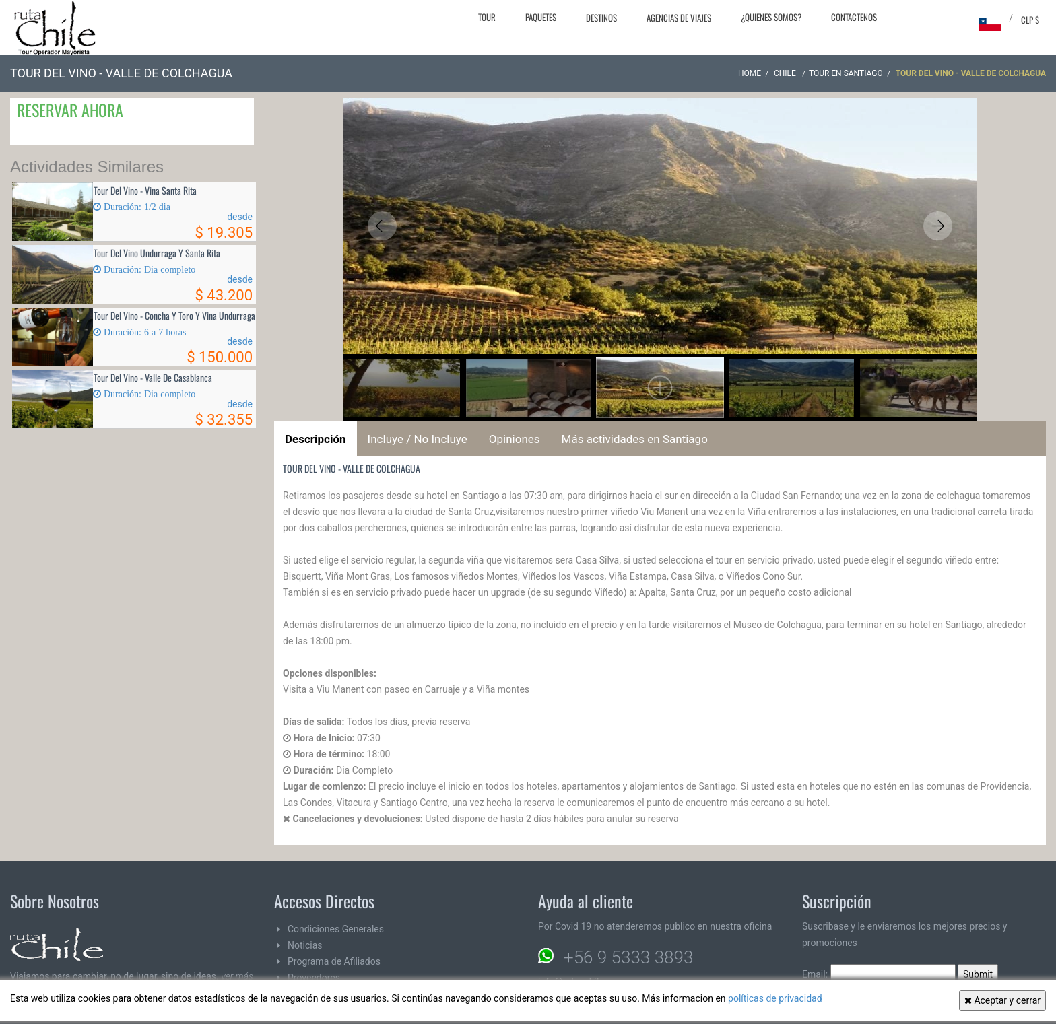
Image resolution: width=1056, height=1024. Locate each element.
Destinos (601, 17)
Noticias (305, 945)
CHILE (786, 73)
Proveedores (314, 977)
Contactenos (854, 17)
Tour (487, 17)
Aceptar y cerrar (1002, 1000)
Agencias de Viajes (679, 17)
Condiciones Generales (336, 929)
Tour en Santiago (846, 73)
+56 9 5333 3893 (628, 957)
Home (749, 73)
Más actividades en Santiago (635, 439)
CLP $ (1030, 19)
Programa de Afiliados (334, 961)
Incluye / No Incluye (417, 439)
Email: (879, 974)
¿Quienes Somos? (771, 17)
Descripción (315, 439)
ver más (237, 976)
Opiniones (514, 439)
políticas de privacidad (775, 998)
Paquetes (540, 17)
